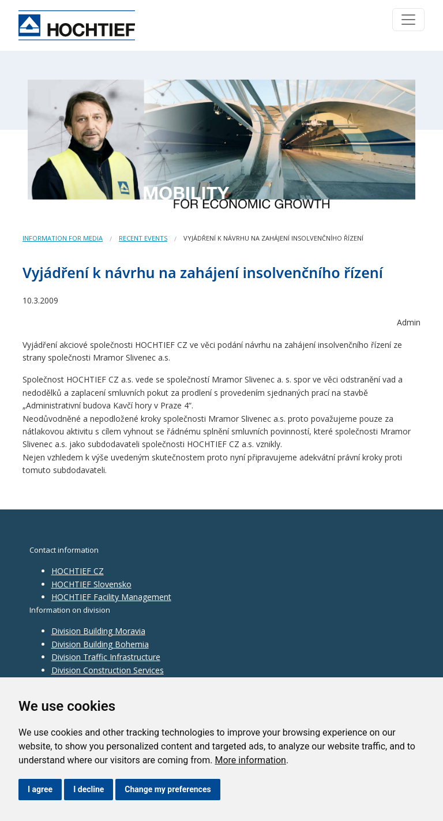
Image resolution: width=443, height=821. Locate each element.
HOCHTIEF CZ (77, 570)
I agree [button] (40, 789)
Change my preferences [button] (168, 789)
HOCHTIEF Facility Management (111, 596)
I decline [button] (88, 789)
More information (250, 760)
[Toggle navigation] (408, 19)
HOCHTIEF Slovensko (91, 584)
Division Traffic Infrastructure (105, 656)
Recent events (143, 238)
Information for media (62, 238)
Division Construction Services (107, 670)
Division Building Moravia (98, 630)
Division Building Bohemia (100, 644)
